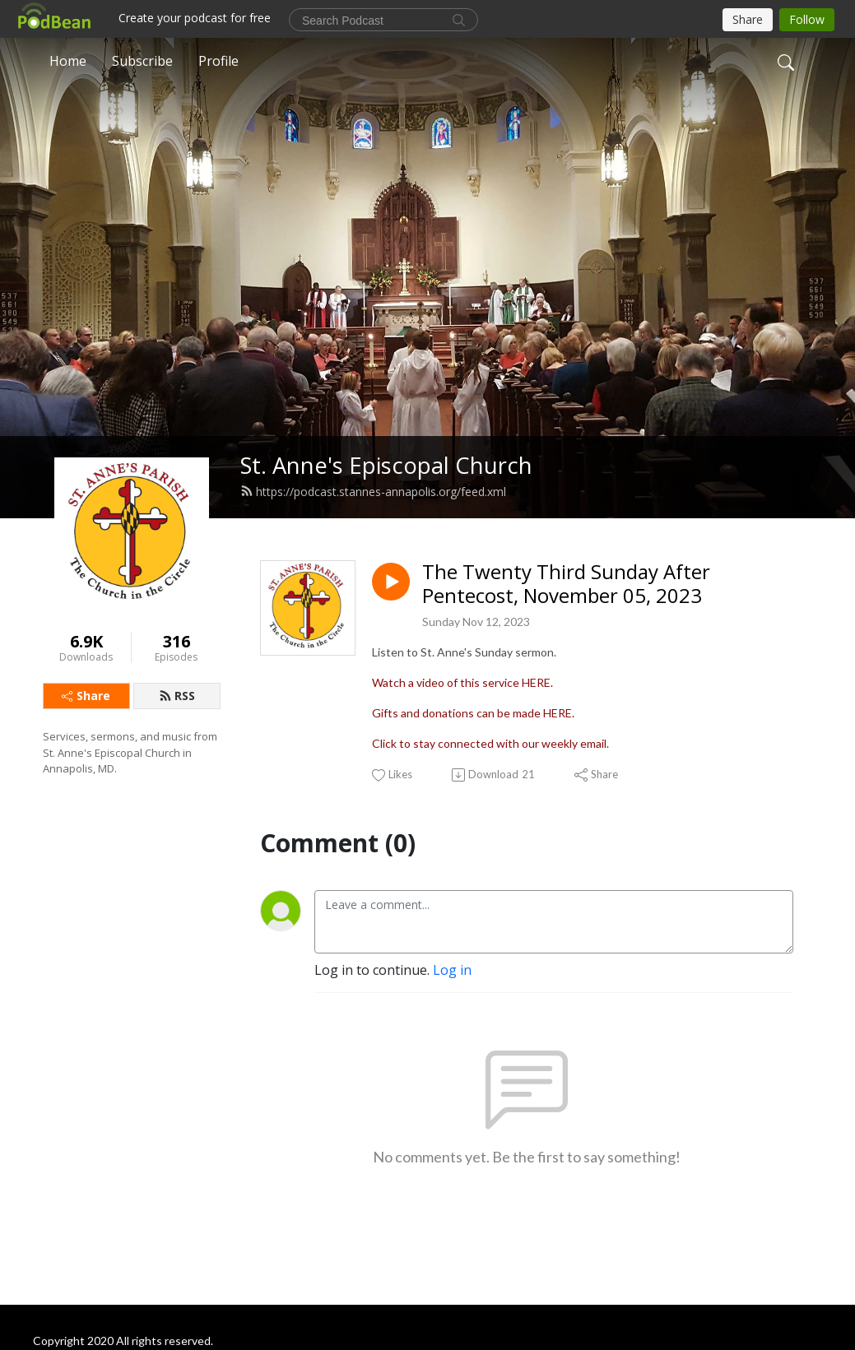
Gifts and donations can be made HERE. (473, 713)
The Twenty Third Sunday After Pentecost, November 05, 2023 (566, 584)
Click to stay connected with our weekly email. (490, 743)
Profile (218, 61)
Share (86, 695)
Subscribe (142, 61)
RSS (177, 695)
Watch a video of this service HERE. (462, 682)
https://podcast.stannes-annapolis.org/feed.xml (373, 491)
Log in (452, 970)
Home (67, 61)
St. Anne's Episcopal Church (386, 465)
